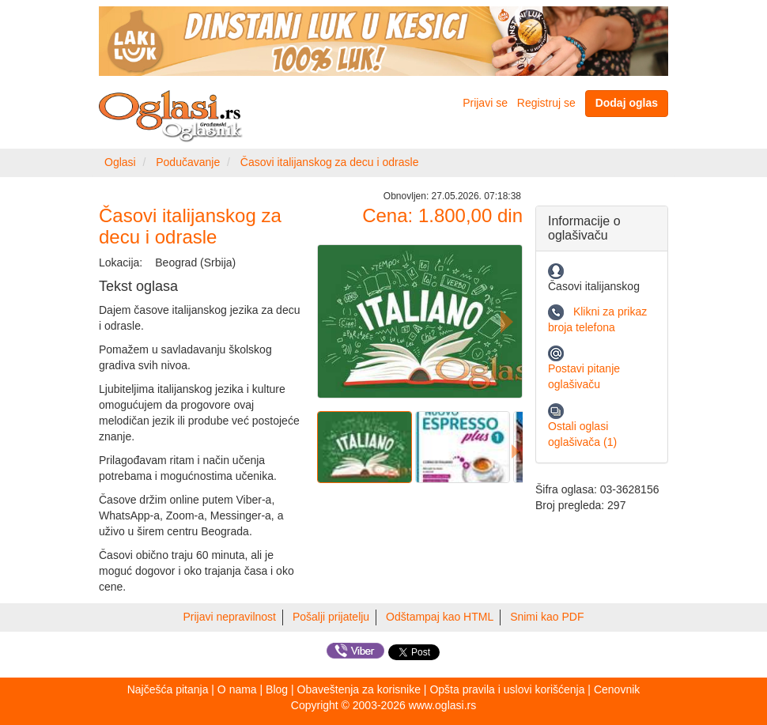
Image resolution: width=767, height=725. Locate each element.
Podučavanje (188, 162)
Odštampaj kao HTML (439, 616)
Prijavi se (485, 102)
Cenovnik (617, 689)
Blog (277, 689)
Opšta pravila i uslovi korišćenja (506, 689)
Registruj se (546, 102)
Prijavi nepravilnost (230, 616)
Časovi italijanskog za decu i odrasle (329, 162)
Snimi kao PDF (547, 616)
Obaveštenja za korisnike (359, 689)
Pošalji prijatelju (331, 616)
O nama (237, 689)
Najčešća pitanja (168, 689)
